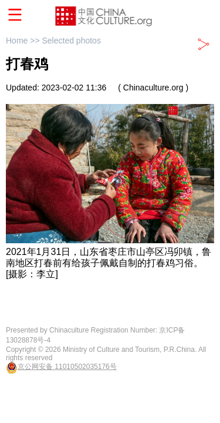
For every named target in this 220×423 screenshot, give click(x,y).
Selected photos (71, 40)
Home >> (24, 40)
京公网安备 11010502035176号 (67, 366)
